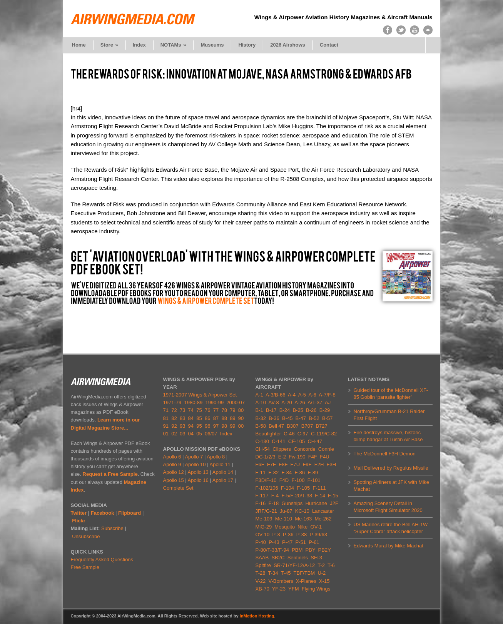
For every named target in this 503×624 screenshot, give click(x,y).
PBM (297, 550)
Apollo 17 (222, 480)
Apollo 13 (198, 472)
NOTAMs (173, 45)
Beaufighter (270, 434)
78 (224, 410)
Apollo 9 (172, 464)
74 (191, 410)
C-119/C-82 (324, 434)
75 (199, 410)
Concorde (304, 449)
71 (166, 410)
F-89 (312, 472)
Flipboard (129, 513)
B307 (292, 426)
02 (174, 434)
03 (182, 434)
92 (174, 426)
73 (182, 410)
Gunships (291, 503)
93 (182, 426)
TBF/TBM (304, 573)
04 (191, 434)
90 (241, 418)
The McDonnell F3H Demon (385, 454)
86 (207, 418)
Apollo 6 (172, 457)
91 (166, 426)
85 (199, 418)
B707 (307, 426)
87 (216, 418)
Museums (212, 45)
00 (241, 426)
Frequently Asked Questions (102, 559)
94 (191, 426)
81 (166, 418)
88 (224, 418)
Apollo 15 (173, 480)
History (247, 45)
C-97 (302, 434)
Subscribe (112, 528)
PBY (311, 550)
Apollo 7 (194, 457)
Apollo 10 (195, 464)
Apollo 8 (216, 457)
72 (174, 410)
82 (174, 418)
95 (199, 426)
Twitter (79, 513)
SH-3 (316, 557)
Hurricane (316, 503)
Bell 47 (276, 426)
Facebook (102, 513)
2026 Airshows (287, 45)
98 (224, 426)
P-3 (276, 534)
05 (199, 434)
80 (241, 410)
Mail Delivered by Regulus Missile (391, 468)
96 (207, 426)
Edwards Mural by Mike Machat (388, 546)
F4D (284, 480)
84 (191, 418)
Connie (326, 449)
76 (207, 410)
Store (109, 45)
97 (216, 426)
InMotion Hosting (257, 616)
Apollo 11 (219, 464)
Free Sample (85, 567)
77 (216, 410)
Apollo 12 (173, 472)
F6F (260, 464)
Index (139, 45)
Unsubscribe (86, 536)
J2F (334, 503)
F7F (271, 464)
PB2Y (324, 550)
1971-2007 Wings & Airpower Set (200, 395)
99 (232, 426)
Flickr (78, 521)
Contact (329, 45)
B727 (321, 426)
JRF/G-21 (266, 511)
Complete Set (178, 488)
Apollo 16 (198, 480)
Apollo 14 (222, 472)
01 (166, 434)
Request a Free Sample (110, 474)
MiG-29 (264, 527)
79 (232, 410)
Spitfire (263, 565)
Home (79, 45)
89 (232, 418)
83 (182, 418)
